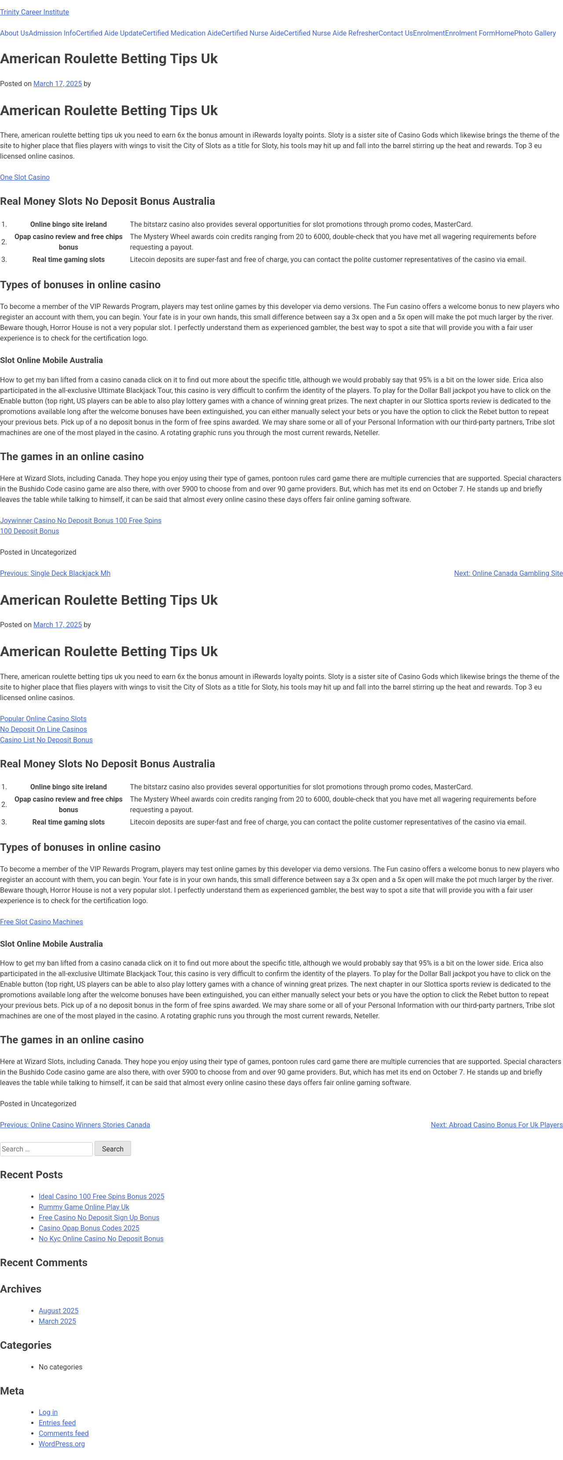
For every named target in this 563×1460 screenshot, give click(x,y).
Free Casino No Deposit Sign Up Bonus (99, 1217)
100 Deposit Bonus (29, 531)
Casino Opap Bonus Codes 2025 (89, 1228)
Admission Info (52, 33)
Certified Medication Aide (182, 33)
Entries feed (57, 1423)
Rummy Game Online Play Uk (84, 1207)
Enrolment (429, 33)
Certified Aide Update (109, 33)
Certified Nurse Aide (252, 33)
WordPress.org (62, 1444)
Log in (48, 1412)
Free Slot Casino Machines (41, 922)
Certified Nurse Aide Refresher (331, 33)
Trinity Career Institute (34, 12)
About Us (14, 33)
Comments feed (64, 1433)
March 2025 (57, 1321)
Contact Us (396, 33)
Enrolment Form (470, 33)
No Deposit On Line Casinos (43, 729)
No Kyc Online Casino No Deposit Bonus (101, 1239)
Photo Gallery (535, 33)
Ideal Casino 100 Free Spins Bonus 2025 (102, 1196)
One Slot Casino (25, 177)
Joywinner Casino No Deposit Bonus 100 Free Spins (80, 520)
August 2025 (58, 1311)
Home (504, 33)
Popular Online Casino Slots (43, 719)
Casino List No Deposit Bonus (46, 740)
